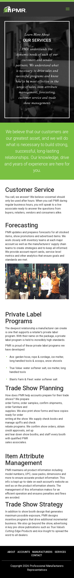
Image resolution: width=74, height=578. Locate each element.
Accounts (23, 552)
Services (60, 552)
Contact (36, 555)
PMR (15, 9)
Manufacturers (42, 552)
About (11, 552)
